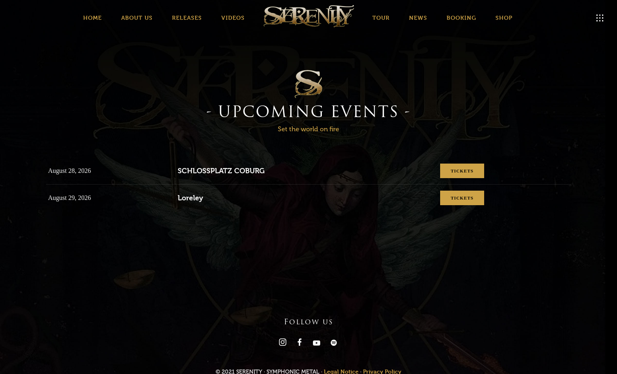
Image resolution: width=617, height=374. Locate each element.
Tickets (452, 171)
